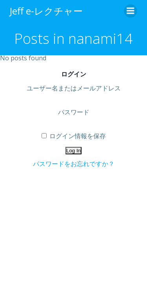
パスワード (73, 112)
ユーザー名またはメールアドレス (74, 88)
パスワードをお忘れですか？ (73, 163)
